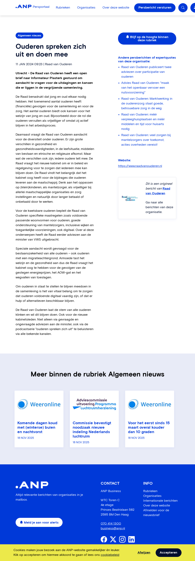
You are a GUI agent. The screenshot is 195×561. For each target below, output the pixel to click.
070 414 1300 (111, 523)
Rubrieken (63, 7)
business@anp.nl (113, 528)
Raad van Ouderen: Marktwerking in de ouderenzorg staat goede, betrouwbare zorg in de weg (146, 103)
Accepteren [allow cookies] (168, 552)
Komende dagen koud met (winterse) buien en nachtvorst (37, 427)
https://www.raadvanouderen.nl (140, 166)
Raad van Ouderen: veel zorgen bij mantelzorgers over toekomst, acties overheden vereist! (146, 140)
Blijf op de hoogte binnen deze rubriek (147, 39)
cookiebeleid (110, 555)
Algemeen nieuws (29, 35)
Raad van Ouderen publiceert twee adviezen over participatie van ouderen (146, 72)
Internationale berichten (160, 500)
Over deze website (115, 7)
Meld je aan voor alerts (39, 522)
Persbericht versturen (154, 7)
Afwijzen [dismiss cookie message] (144, 552)
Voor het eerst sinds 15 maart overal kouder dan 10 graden (149, 427)
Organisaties (86, 7)
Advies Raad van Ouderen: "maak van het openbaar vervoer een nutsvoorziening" (145, 87)
